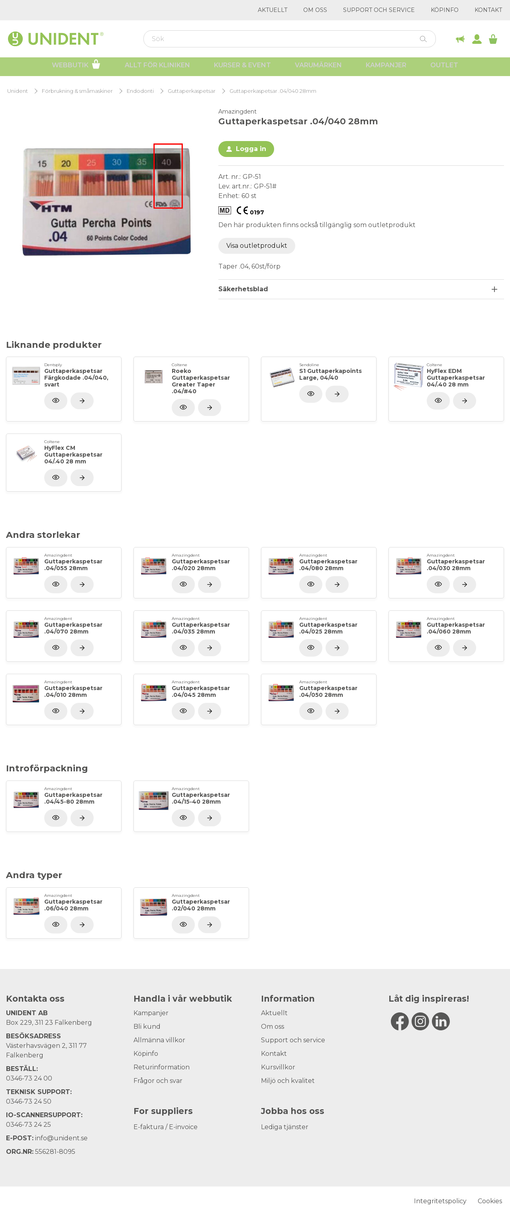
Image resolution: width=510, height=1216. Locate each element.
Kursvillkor (278, 1067)
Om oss (315, 10)
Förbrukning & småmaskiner (77, 91)
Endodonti (140, 91)
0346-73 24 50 (28, 1101)
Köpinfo (445, 10)
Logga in (251, 149)
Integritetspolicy (440, 1201)
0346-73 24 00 (29, 1078)
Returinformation (161, 1067)
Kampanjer (386, 68)
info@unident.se (61, 1138)
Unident (17, 91)
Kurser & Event (242, 68)
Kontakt (488, 10)
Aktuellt (272, 10)
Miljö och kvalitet (288, 1081)
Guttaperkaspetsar (192, 91)
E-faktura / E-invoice (165, 1127)
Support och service (379, 10)
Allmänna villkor (159, 1040)
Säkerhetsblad (243, 289)
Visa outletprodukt (256, 245)
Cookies (490, 1201)
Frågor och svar (157, 1081)
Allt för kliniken (157, 68)
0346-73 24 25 (28, 1124)
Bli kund (147, 1026)
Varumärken (318, 68)
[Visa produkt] (82, 400)
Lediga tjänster (284, 1127)
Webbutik (76, 67)
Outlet (444, 68)
